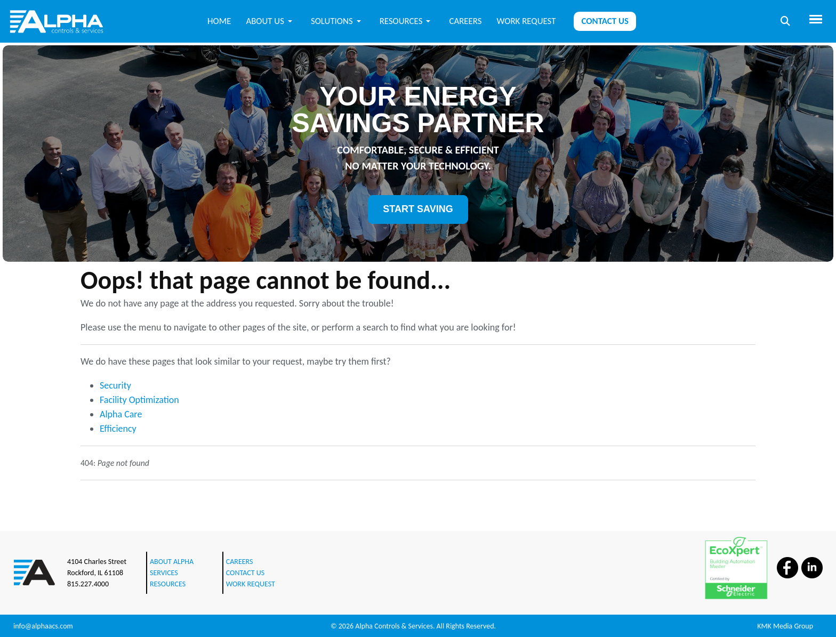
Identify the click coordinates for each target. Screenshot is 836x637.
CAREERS (239, 561)
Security (115, 385)
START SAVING (418, 209)
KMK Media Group (785, 626)
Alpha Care (121, 414)
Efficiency (118, 428)
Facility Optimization (139, 400)
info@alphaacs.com (43, 626)
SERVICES (164, 572)
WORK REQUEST (250, 583)
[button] (270, 21)
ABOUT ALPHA (172, 561)
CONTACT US (245, 572)
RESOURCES (168, 583)
